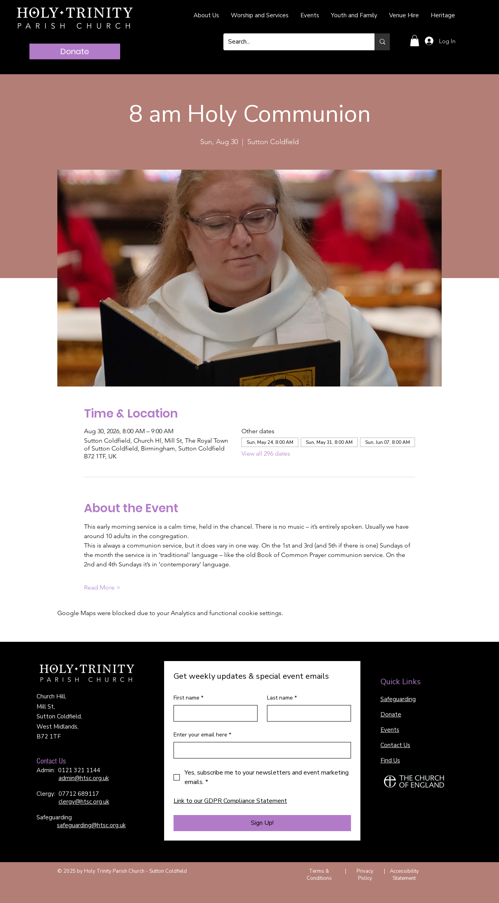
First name (188, 698)
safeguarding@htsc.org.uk (91, 825)
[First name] (213, 713)
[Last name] (306, 713)
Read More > (102, 587)
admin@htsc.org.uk (83, 778)
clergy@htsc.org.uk (83, 802)
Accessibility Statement (404, 875)
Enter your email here (202, 735)
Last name (282, 698)
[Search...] (293, 41)
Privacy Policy (364, 875)
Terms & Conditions (319, 875)
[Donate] (74, 51)
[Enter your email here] (260, 750)
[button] (414, 40)
